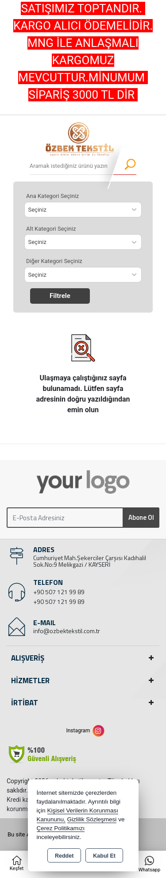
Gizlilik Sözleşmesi (92, 819)
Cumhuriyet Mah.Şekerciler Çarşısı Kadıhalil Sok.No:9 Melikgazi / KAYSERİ (89, 561)
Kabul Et (104, 856)
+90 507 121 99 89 (59, 591)
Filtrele (60, 296)
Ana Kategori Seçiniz (52, 196)
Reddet (64, 856)
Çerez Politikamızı (61, 828)
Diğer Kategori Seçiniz (54, 261)
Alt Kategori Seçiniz (51, 228)
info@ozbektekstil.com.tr (66, 630)
